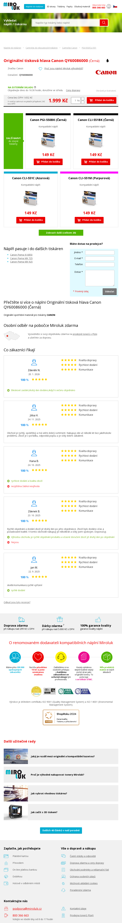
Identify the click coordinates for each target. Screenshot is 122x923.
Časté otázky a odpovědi (83, 856)
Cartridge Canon (69, 47)
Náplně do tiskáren (34, 6)
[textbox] (66, 22)
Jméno (77, 252)
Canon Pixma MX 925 (21, 261)
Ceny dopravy (73, 90)
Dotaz (77, 271)
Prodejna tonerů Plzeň (82, 915)
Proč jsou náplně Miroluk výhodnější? (63, 68)
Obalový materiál (82, 6)
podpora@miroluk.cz (27, 909)
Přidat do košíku (101, 100)
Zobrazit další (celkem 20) (61, 232)
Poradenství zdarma (80, 890)
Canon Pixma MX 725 (21, 258)
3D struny (51, 6)
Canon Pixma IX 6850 (21, 254)
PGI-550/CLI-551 (89, 47)
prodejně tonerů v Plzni (85, 334)
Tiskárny (61, 6)
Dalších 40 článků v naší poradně (61, 830)
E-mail (77, 258)
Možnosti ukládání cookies (84, 883)
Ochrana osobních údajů (83, 876)
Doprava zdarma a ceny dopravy (87, 862)
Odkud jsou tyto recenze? (17, 602)
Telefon (79, 264)
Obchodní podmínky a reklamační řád (89, 869)
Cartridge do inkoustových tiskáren (42, 47)
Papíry (69, 6)
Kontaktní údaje (78, 908)
